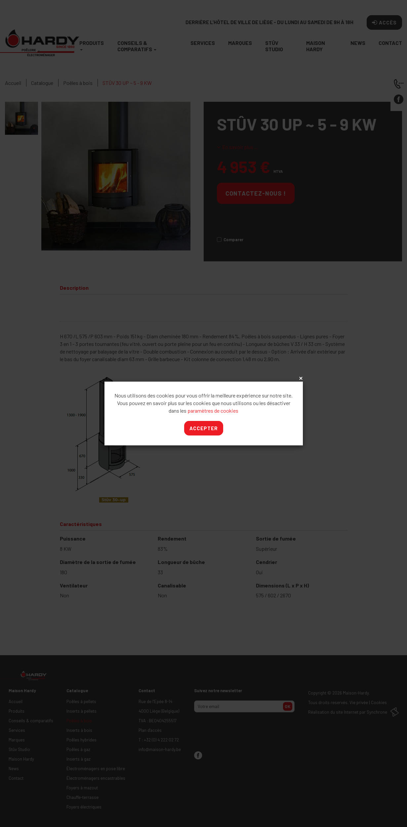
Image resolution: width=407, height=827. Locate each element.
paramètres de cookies (212, 410)
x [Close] (300, 378)
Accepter (203, 428)
